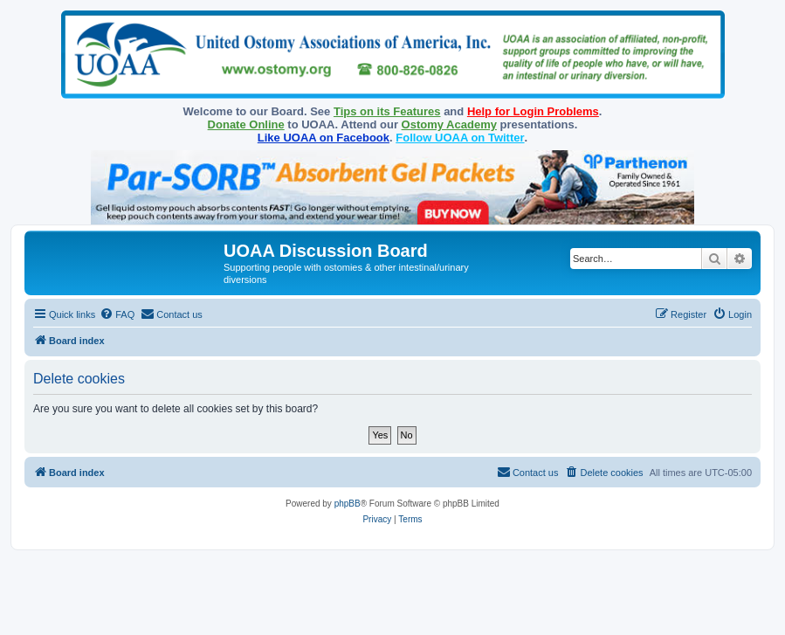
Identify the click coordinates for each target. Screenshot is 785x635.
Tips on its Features (387, 111)
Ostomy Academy (449, 124)
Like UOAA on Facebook (323, 137)
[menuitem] (117, 314)
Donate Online (246, 124)
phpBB (347, 503)
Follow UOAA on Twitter (460, 137)
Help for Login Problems (533, 111)
